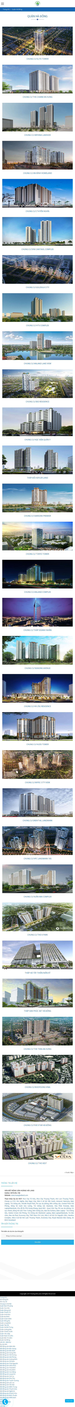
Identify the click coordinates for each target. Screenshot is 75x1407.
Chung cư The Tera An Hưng (37, 1049)
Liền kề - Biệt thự (5, 1342)
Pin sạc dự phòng (42, 1203)
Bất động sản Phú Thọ (7, 1378)
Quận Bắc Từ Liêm (6, 1338)
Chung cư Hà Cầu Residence (37, 706)
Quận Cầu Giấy (5, 1334)
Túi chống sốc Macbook (43, 1206)
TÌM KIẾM (37, 1242)
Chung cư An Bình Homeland (37, 173)
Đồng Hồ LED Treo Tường (22, 1211)
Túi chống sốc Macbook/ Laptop (39, 1213)
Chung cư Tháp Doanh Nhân (38, 630)
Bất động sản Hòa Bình (7, 1370)
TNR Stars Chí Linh (37, 1215)
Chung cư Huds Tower (38, 744)
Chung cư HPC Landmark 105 (37, 858)
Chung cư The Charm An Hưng (37, 97)
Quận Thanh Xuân (6, 1331)
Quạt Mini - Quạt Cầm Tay (47, 1208)
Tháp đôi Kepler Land (37, 477)
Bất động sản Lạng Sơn (7, 1374)
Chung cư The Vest (37, 1163)
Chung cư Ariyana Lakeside (37, 135)
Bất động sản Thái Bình (8, 1368)
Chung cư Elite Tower (37, 59)
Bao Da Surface (50, 1211)
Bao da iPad (13, 1215)
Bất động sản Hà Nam (7, 1361)
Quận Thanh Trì (5, 1312)
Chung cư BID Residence (37, 401)
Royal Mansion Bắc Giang (61, 1218)
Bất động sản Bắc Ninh (7, 1351)
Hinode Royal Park (28, 1203)
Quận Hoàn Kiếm (5, 1319)
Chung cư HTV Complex (37, 325)
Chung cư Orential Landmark (37, 820)
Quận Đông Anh (5, 1310)
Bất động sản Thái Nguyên (9, 1363)
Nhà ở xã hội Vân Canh (46, 1201)
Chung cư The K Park (37, 934)
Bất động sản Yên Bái (7, 1385)
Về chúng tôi (4, 1299)
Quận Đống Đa (5, 1321)
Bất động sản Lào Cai (7, 1383)
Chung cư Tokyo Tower (37, 554)
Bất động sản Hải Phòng (8, 1357)
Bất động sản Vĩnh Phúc (8, 1365)
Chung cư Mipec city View (37, 782)
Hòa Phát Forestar (62, 1206)
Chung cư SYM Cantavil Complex (37, 249)
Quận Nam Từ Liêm (6, 1336)
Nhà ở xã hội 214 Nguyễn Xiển (56, 1215)
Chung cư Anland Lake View (37, 363)
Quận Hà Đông (5, 1340)
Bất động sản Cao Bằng (8, 1372)
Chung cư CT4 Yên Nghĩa (37, 211)
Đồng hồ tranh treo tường (21, 1206)
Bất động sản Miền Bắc (7, 1346)
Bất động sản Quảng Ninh (8, 1359)
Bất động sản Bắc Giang (8, 1348)
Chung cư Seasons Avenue (37, 668)
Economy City (24, 1215)
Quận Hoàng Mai (5, 1329)
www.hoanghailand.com (19, 1195)
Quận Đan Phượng (6, 1306)
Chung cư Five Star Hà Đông (37, 1125)
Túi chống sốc (15, 1203)
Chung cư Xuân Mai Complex (37, 896)
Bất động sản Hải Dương (8, 1355)
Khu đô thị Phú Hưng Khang (27, 1208)
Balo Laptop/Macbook (59, 1213)
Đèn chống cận (55, 1203)
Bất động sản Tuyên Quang (9, 1380)
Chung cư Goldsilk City (37, 287)
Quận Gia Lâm (5, 1308)
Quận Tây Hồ (4, 1325)
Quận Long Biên (5, 1323)
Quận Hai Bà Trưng (6, 1327)
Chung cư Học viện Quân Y (37, 439)
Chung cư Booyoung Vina (37, 1087)
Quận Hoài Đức (5, 1314)
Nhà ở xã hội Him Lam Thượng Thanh (26, 1218)
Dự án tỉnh (3, 1344)
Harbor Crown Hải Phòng (17, 1213)
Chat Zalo (69, 1401)
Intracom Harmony (63, 1201)
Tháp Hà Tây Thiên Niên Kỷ (37, 973)
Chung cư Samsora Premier (37, 516)
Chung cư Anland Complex (37, 592)
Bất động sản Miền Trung (8, 1387)
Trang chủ (6, 9)
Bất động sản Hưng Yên (8, 1353)
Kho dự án (3, 1302)
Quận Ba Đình (4, 1316)
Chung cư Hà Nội (5, 1304)
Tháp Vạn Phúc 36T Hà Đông (37, 1011)
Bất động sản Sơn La (7, 1376)
